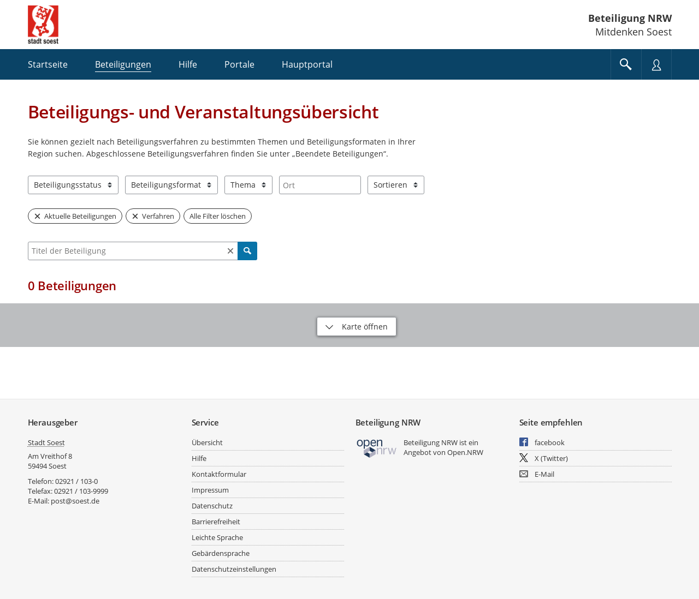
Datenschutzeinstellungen (234, 569)
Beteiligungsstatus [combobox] (68, 184)
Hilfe (199, 458)
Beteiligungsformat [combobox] (166, 184)
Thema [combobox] (243, 184)
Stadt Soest (46, 442)
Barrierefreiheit (216, 521)
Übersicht (207, 442)
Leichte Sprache (217, 537)
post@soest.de (75, 501)
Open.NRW (465, 452)
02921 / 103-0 (76, 481)
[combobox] (320, 185)
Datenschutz (212, 506)
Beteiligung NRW (630, 18)
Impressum (210, 490)
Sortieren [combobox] (390, 184)
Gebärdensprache (221, 553)
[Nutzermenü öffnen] (656, 64)
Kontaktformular (219, 474)
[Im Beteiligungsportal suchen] (626, 64)
